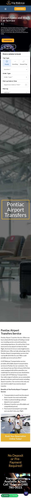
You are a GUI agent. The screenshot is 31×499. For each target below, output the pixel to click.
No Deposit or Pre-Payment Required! (15, 461)
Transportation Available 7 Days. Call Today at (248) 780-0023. (15, 482)
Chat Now (14, 495)
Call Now (5, 495)
